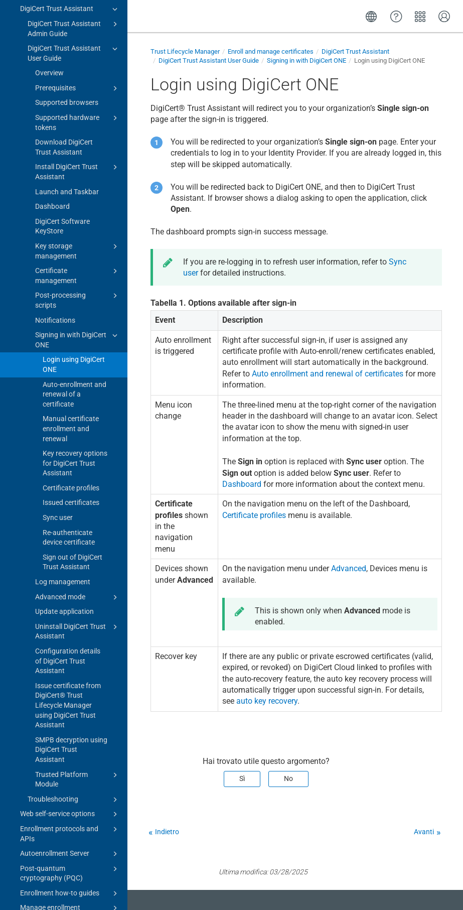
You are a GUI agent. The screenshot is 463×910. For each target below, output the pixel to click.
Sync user (58, 394)
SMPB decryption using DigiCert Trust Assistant (71, 626)
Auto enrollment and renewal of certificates (327, 373)
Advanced (348, 568)
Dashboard (52, 83)
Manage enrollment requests (70, 788)
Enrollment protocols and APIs (70, 709)
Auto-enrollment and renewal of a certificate (74, 271)
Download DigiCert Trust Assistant (64, 24)
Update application (64, 488)
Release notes (34, 891)
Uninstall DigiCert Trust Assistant (77, 507)
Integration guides (66, 859)
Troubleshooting (74, 676)
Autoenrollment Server (70, 730)
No (288, 778)
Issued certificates (71, 379)
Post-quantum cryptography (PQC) (70, 749)
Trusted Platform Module (77, 655)
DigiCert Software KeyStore (62, 103)
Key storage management (77, 127)
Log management (62, 458)
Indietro (167, 832)
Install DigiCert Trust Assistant (77, 47)
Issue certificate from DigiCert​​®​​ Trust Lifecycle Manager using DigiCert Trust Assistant (68, 581)
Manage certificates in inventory (70, 813)
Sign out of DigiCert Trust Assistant (72, 439)
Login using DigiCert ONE (74, 241)
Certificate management (77, 151)
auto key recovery (266, 701)
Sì (242, 778)
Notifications (55, 197)
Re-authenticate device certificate (69, 414)
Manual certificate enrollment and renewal (71, 305)
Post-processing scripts (77, 176)
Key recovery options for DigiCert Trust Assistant (75, 339)
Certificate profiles (71, 364)
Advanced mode (77, 473)
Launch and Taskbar (67, 68)
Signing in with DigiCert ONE (77, 215)
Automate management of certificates (66, 838)
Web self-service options (70, 690)
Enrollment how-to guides (70, 769)
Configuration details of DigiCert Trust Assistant (67, 537)
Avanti (424, 832)
